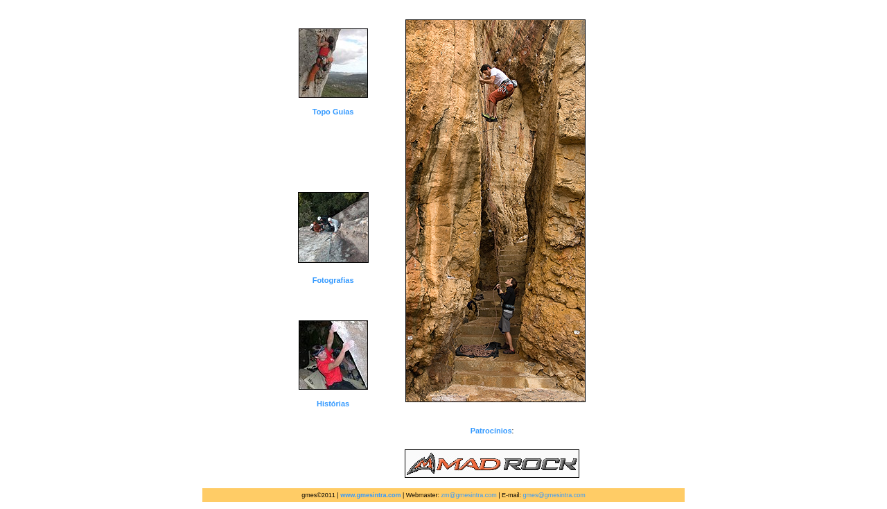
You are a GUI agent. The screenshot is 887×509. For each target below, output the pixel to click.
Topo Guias (333, 111)
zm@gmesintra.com (469, 495)
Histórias (333, 403)
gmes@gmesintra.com (554, 495)
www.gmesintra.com (370, 495)
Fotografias (333, 280)
